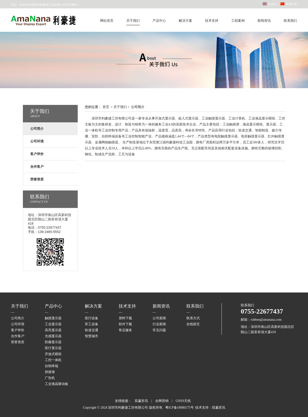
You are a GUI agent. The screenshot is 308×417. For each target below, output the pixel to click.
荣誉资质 (17, 342)
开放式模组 (53, 354)
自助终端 (51, 366)
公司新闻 (159, 318)
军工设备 (91, 324)
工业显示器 (53, 324)
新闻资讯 (264, 20)
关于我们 (133, 20)
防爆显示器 (53, 342)
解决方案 (185, 20)
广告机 (50, 378)
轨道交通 (91, 330)
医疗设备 (91, 318)
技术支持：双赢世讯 (210, 407)
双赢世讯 (141, 401)
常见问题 (159, 330)
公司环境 (17, 324)
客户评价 (17, 330)
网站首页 (106, 20)
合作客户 (17, 336)
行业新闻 (159, 324)
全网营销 (162, 401)
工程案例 (238, 20)
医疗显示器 (53, 348)
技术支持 (211, 20)
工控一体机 (53, 360)
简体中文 (291, 4)
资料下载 (125, 318)
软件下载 (125, 324)
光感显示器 (53, 336)
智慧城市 (91, 336)
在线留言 (193, 324)
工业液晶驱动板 (56, 384)
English (272, 4)
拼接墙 (50, 372)
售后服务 (125, 330)
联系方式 (193, 318)
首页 (106, 107)
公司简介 (17, 318)
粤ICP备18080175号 (179, 407)
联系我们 (290, 20)
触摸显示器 (53, 318)
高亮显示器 (53, 330)
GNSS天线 (183, 401)
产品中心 (159, 20)
